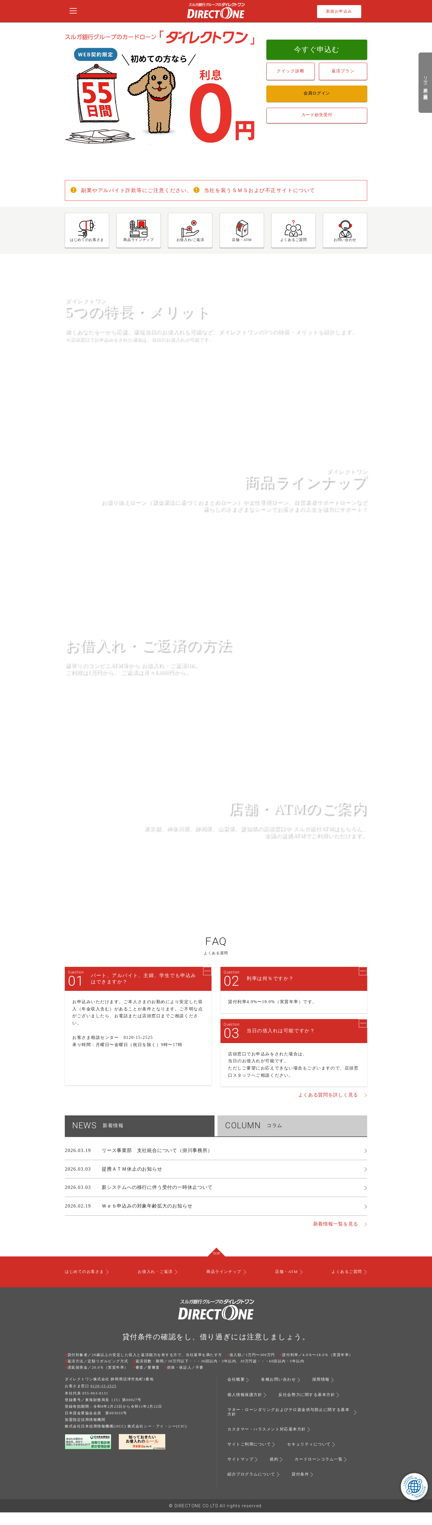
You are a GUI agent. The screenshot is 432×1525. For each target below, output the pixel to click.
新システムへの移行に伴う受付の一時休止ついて (157, 1202)
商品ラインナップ (224, 1287)
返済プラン (343, 70)
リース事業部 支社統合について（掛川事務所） (157, 1165)
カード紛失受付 (317, 112)
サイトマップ (241, 1472)
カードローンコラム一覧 (322, 1472)
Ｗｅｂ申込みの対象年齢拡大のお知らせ (147, 1220)
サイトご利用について (250, 1458)
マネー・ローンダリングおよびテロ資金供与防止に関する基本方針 (288, 1426)
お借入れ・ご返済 (156, 1287)
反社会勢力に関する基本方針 (311, 1409)
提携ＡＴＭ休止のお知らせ (132, 1183)
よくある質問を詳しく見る (328, 1110)
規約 (276, 1472)
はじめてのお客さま (86, 1287)
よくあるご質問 (344, 1287)
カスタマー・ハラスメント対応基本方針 (269, 1443)
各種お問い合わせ (280, 1395)
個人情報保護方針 (246, 1409)
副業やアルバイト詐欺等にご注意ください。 (139, 190)
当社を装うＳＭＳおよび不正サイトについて (268, 190)
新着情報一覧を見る (335, 1239)
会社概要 (236, 1395)
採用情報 (325, 1395)
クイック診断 (290, 70)
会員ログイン (317, 92)
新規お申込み (339, 11)
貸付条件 (304, 1487)
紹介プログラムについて (253, 1487)
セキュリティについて (313, 1458)
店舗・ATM (286, 1287)
